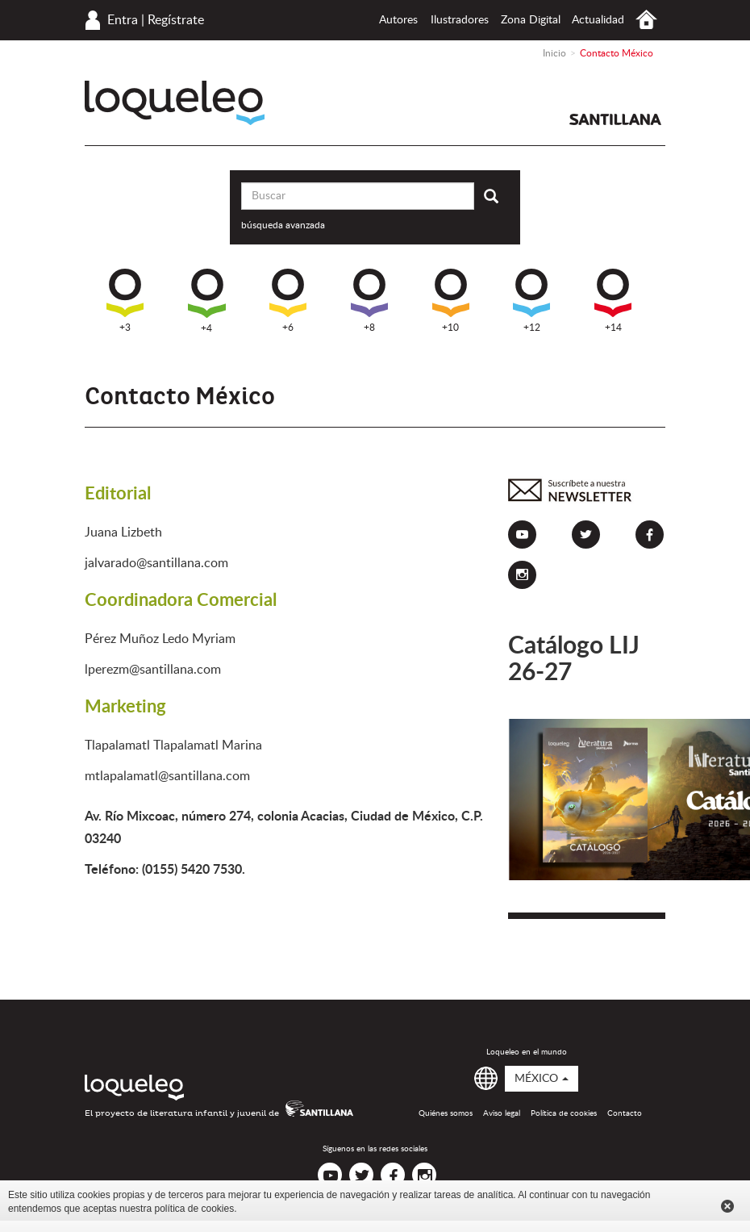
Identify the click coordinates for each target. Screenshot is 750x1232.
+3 (125, 300)
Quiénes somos (446, 1113)
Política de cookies (564, 1113)
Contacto (624, 1113)
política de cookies (194, 1208)
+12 (531, 300)
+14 (612, 300)
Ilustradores (460, 20)
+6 (287, 300)
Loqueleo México (175, 103)
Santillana (615, 119)
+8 (369, 300)
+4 (207, 301)
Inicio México (646, 20)
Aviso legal (501, 1113)
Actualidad (598, 20)
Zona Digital (530, 20)
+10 (450, 300)
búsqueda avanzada (283, 225)
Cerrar (727, 1206)
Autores (398, 20)
